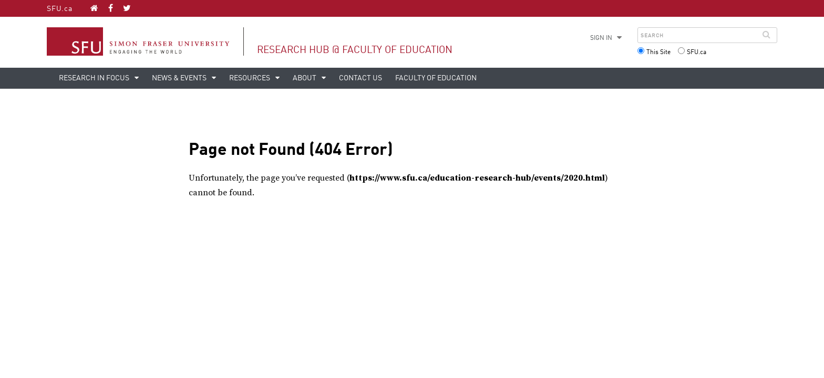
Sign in (601, 38)
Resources (250, 78)
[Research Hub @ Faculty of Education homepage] (94, 8)
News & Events (180, 78)
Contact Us (360, 78)
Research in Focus (95, 78)
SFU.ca (60, 9)
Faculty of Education (436, 78)
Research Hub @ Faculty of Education (354, 50)
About (305, 78)
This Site (658, 52)
